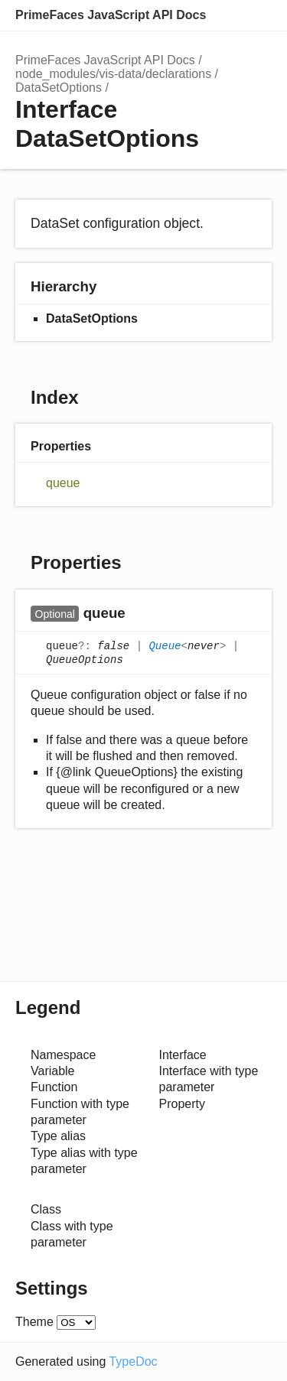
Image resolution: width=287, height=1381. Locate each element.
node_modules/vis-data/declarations (113, 73)
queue (63, 482)
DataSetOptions (58, 87)
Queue (164, 646)
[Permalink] (140, 614)
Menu (256, 15)
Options (225, 15)
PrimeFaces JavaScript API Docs (110, 14)
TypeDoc (133, 1361)
